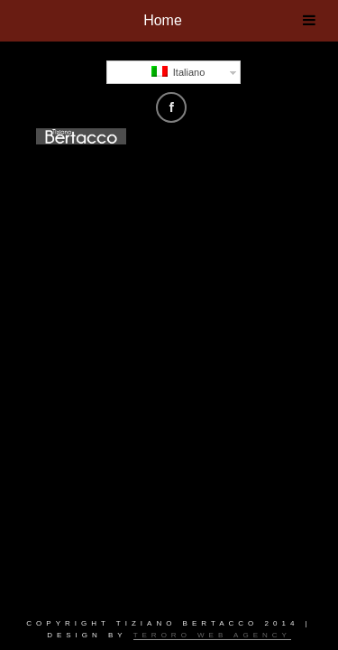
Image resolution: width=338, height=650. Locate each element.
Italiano (178, 72)
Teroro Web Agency (212, 635)
